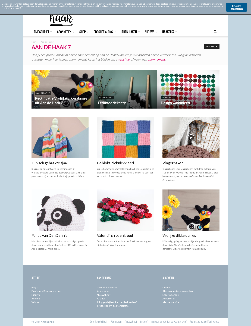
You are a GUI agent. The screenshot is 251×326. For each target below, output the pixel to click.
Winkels (36, 298)
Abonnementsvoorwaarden (177, 291)
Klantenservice (170, 302)
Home (34, 41)
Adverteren (168, 298)
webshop (124, 59)
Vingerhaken (172, 163)
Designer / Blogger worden (46, 291)
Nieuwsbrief (103, 294)
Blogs (35, 287)
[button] (215, 32)
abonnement (156, 59)
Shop (84, 32)
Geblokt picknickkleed (115, 163)
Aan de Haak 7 (43, 93)
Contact (167, 287)
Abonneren (65, 32)
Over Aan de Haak (107, 287)
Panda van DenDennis (49, 235)
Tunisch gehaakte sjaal (50, 163)
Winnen (36, 302)
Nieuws (151, 32)
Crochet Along (105, 32)
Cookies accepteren (237, 7)
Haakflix (169, 32)
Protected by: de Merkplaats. (113, 305)
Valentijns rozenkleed (115, 235)
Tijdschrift (43, 32)
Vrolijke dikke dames (179, 235)
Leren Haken (130, 32)
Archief (101, 298)
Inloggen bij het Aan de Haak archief (117, 302)
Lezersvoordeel (170, 294)
